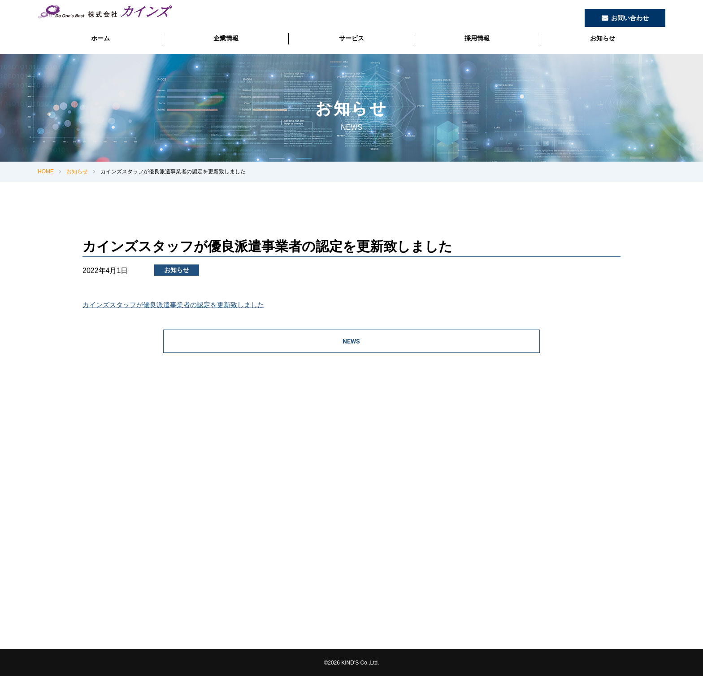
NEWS (351, 342)
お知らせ (602, 38)
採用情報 (477, 38)
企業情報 (226, 38)
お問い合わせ (630, 18)
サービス (351, 38)
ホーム (100, 38)
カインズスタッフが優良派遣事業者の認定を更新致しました (179, 304)
